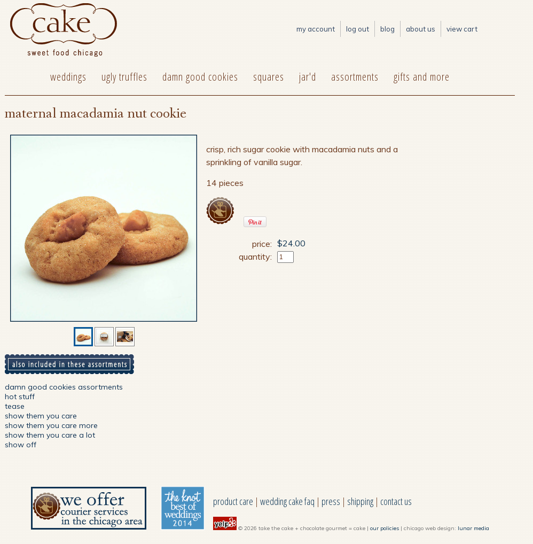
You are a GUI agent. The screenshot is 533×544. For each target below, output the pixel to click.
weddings (68, 76)
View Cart (461, 29)
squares (268, 76)
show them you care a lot (50, 435)
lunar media (473, 528)
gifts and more (422, 76)
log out (357, 29)
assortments (355, 76)
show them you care (41, 416)
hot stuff (20, 396)
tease (15, 406)
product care (233, 501)
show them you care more (51, 425)
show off (20, 444)
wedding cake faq (287, 501)
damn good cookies (200, 76)
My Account (315, 29)
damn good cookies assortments (64, 387)
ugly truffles (124, 76)
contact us (396, 501)
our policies (384, 528)
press (331, 501)
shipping (360, 501)
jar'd (307, 76)
